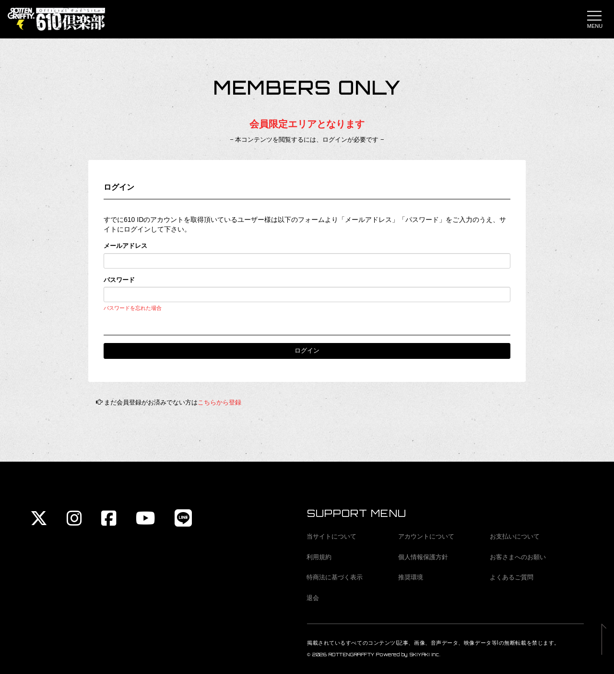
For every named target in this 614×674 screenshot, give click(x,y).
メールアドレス (125, 245)
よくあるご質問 (511, 577)
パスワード (119, 279)
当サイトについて (331, 536)
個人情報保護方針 (423, 557)
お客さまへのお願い (518, 557)
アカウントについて (426, 536)
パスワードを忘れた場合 (133, 308)
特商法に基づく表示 (335, 577)
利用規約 (319, 557)
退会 (313, 597)
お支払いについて (515, 536)
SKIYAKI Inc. (425, 654)
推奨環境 (410, 577)
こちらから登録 (219, 402)
